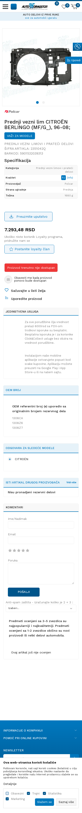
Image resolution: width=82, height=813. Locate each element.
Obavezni (17, 793)
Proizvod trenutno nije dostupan (31, 267)
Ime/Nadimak (17, 518)
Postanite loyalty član (32, 249)
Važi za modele (19, 136)
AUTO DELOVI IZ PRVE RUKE (41, 14)
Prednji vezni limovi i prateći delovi (38, 144)
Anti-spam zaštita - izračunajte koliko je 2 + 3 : (39, 602)
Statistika (54, 793)
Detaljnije (10, 784)
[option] (41, 15)
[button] (14, 6)
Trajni (36, 793)
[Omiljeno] (64, 7)
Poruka (12, 560)
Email (12, 534)
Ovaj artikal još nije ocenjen (31, 652)
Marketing (18, 799)
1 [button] (37, 103)
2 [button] (44, 103)
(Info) (70, 177)
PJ (64, 177)
